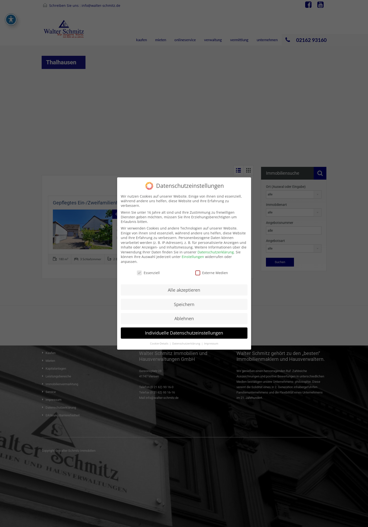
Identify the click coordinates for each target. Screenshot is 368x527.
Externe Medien (211, 268)
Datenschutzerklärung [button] (186, 339)
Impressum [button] (211, 339)
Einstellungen (193, 252)
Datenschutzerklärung (216, 248)
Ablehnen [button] (184, 314)
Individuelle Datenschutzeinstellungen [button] (184, 329)
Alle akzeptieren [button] (184, 285)
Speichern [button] (184, 300)
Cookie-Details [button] (159, 339)
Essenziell (148, 268)
